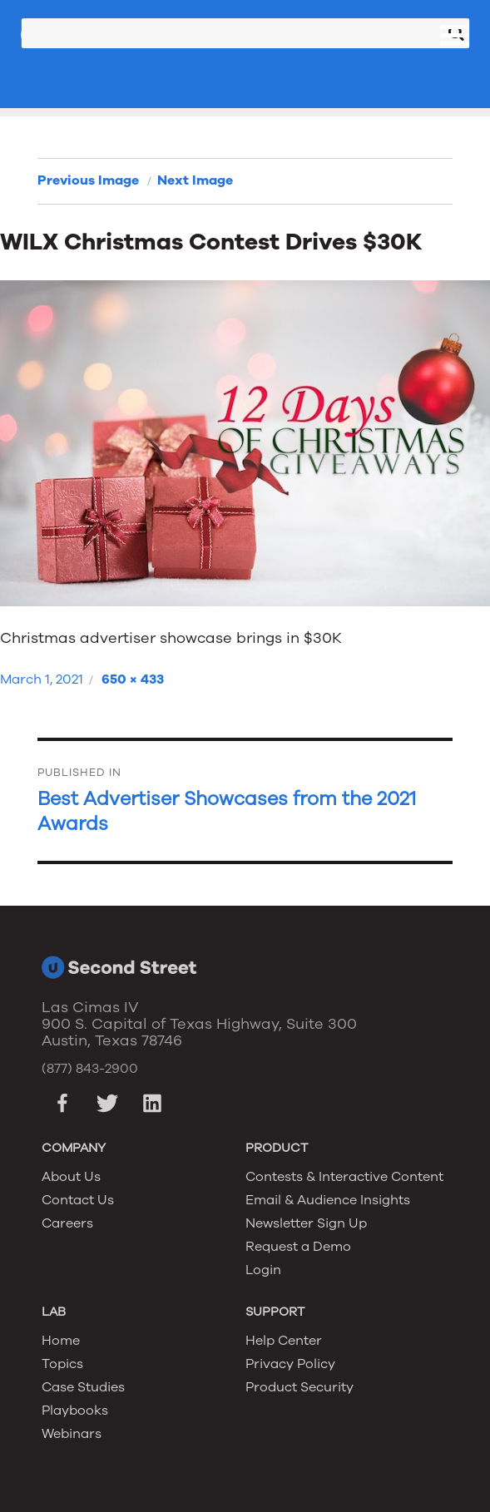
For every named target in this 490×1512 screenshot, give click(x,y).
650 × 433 (132, 679)
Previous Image (88, 180)
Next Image (195, 180)
